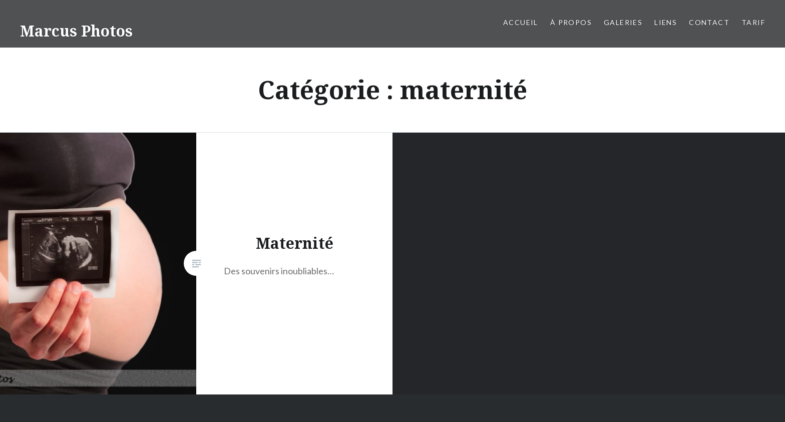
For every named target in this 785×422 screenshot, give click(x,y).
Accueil (520, 22)
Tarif (753, 22)
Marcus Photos (76, 31)
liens (665, 22)
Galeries (623, 22)
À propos (571, 22)
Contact (709, 22)
